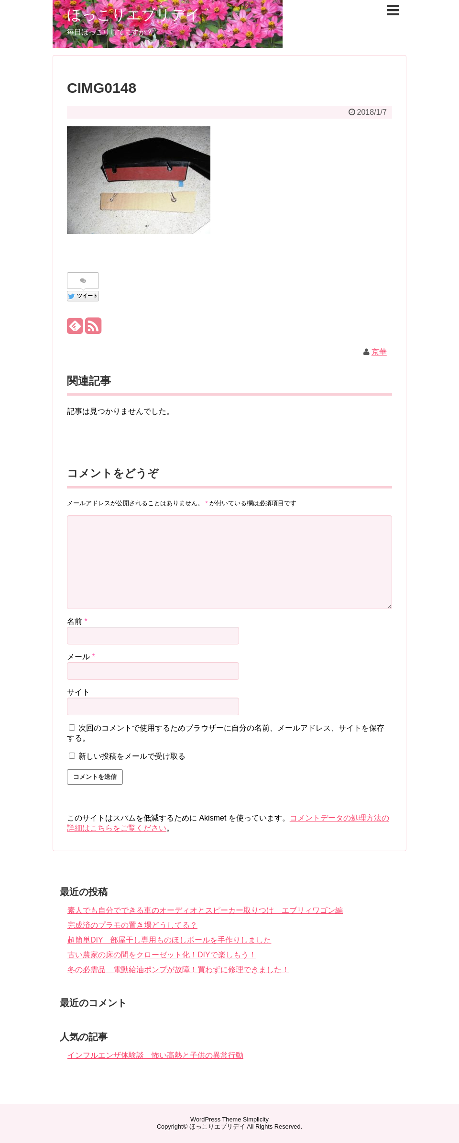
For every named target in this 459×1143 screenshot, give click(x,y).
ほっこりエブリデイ (133, 14)
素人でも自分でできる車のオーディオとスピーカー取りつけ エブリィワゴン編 (205, 910)
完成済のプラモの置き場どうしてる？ (132, 925)
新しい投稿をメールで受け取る (132, 756)
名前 (77, 621)
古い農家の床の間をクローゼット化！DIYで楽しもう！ (161, 955)
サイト (78, 692)
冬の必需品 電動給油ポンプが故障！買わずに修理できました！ (178, 969)
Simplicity (256, 1119)
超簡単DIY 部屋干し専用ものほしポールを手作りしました (169, 940)
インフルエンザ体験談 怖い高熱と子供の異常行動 (155, 1055)
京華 (379, 352)
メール (81, 657)
